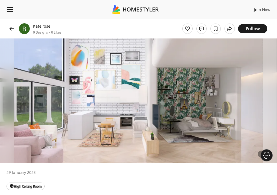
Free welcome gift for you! (207, 21)
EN (255, 8)
